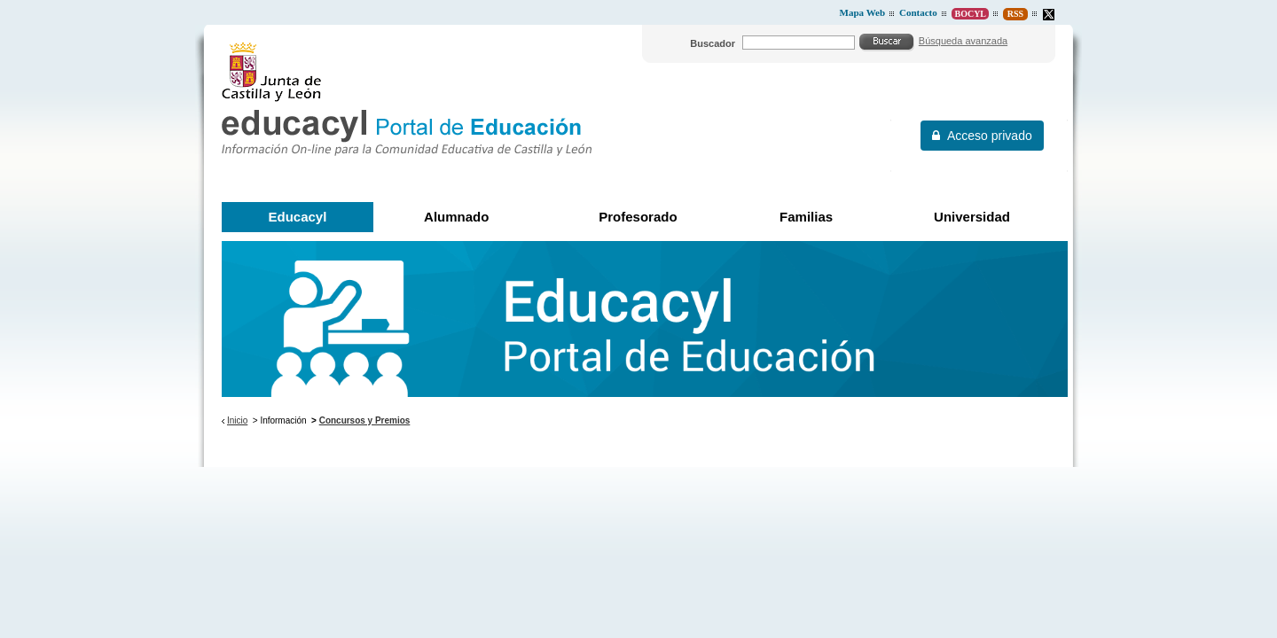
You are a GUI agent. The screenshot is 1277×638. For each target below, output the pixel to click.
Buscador (712, 43)
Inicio (237, 420)
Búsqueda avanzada (963, 40)
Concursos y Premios (365, 420)
